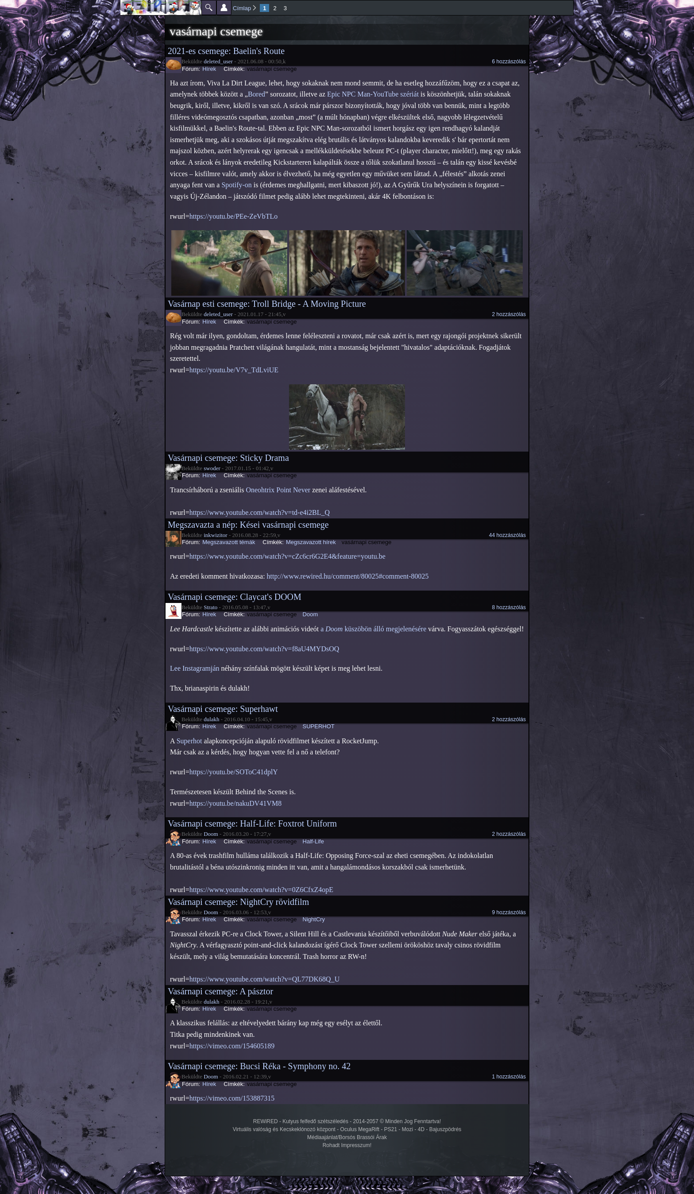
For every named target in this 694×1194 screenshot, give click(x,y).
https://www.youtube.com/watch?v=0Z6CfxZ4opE (261, 889)
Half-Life (313, 841)
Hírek (209, 69)
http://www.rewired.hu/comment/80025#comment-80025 (348, 576)
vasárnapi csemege (272, 69)
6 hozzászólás (509, 61)
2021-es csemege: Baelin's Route (226, 51)
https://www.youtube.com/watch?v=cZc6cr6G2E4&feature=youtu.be (287, 556)
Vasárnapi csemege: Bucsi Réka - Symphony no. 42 (259, 1066)
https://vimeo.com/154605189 (231, 1046)
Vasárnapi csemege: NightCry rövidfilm (238, 902)
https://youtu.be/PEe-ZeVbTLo (233, 216)
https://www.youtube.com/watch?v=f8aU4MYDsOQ (264, 649)
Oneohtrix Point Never (278, 490)
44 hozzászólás (507, 535)
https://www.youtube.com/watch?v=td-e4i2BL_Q (259, 512)
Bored (256, 94)
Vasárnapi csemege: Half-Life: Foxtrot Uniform (252, 823)
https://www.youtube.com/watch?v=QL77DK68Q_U (264, 979)
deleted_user (218, 61)
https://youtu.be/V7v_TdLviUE (233, 370)
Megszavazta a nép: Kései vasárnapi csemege (248, 524)
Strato (210, 607)
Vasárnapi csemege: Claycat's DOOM (234, 597)
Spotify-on (236, 185)
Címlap (242, 8)
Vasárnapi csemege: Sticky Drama (228, 458)
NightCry (314, 919)
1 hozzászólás (509, 1077)
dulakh (211, 719)
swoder (212, 468)
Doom (310, 614)
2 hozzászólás (509, 314)
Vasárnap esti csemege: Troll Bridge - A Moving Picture (267, 304)
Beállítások (223, 7)
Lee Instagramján (195, 668)
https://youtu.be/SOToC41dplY (233, 772)
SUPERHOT (319, 726)
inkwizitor (215, 535)
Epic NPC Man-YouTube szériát (373, 94)
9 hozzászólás (509, 912)
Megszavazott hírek (311, 542)
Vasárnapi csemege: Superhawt (223, 709)
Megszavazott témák (228, 542)
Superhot (189, 741)
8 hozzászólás (509, 607)
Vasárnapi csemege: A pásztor (220, 991)
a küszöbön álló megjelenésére (373, 629)
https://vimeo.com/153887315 (231, 1098)
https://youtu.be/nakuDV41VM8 (235, 803)
